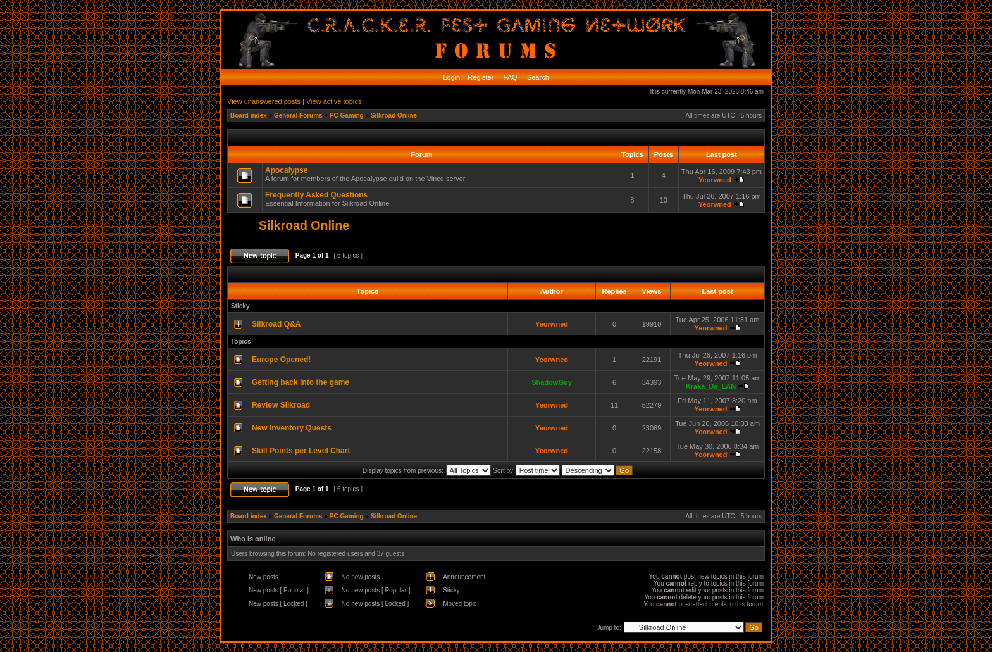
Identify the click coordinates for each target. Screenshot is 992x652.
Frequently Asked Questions (316, 195)
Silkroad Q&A (276, 324)
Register (479, 77)
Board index (248, 115)
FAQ (510, 77)
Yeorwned (714, 180)
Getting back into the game (300, 382)
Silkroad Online (394, 115)
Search (537, 77)
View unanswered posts (264, 101)
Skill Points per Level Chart (301, 450)
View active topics (333, 101)
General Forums (298, 115)
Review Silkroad (281, 405)
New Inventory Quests (292, 427)
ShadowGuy (551, 382)
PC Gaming (347, 115)
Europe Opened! (281, 359)
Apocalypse (286, 170)
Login (451, 77)
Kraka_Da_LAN (711, 386)
